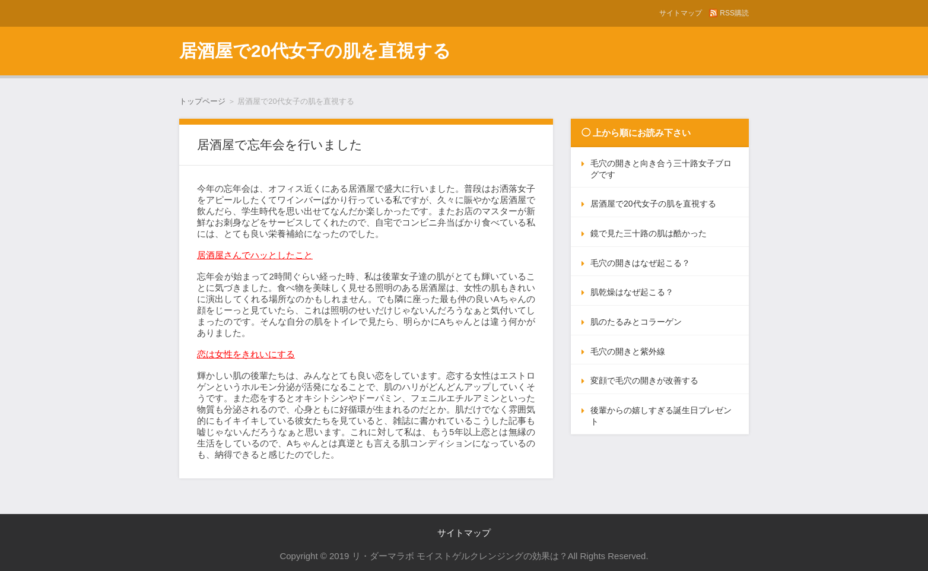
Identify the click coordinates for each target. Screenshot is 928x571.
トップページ (202, 101)
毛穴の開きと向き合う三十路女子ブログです (661, 168)
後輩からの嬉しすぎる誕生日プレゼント (661, 415)
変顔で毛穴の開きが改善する (644, 380)
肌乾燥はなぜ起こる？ (631, 292)
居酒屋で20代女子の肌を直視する (315, 51)
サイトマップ (680, 13)
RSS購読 (734, 13)
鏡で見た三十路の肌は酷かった (648, 233)
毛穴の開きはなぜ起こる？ (640, 263)
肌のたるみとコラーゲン (636, 321)
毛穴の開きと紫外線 (627, 351)
